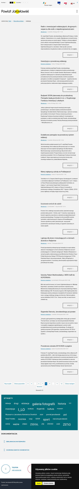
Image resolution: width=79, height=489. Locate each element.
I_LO (21, 410)
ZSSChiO (50, 424)
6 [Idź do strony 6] (38, 383)
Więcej (69, 55)
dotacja (8, 403)
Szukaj (77, 2)
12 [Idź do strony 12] (61, 383)
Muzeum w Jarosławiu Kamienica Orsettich (21, 415)
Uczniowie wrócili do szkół (51, 204)
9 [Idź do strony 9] (49, 383)
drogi (16, 403)
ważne (16, 424)
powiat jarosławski (53, 415)
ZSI (42, 424)
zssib (58, 424)
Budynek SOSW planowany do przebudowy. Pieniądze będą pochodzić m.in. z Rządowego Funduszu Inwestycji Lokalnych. (58, 98)
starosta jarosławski (60, 419)
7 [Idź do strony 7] (42, 383)
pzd (65, 414)
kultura (50, 409)
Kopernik (40, 409)
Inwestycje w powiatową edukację (53, 61)
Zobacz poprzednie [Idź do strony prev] (19, 383)
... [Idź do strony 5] (35, 383)
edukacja (25, 403)
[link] (73, 3)
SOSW (37, 419)
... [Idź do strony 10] (53, 383)
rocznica (22, 419)
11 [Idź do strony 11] (57, 383)
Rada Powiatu (10, 419)
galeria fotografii (43, 404)
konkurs (31, 409)
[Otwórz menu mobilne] (77, 11)
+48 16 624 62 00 (16, 470)
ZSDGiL (34, 424)
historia (62, 403)
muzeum (60, 409)
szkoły (7, 424)
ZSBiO (24, 424)
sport (46, 419)
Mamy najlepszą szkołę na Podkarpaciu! (56, 172)
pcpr (41, 414)
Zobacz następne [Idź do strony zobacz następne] (69, 383)
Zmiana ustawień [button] (48, 483)
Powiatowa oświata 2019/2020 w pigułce (56, 346)
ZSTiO (67, 424)
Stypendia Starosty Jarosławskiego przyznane (58, 312)
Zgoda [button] (39, 483)
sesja (30, 419)
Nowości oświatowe (46, 64)
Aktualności (44, 32)
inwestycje (10, 409)
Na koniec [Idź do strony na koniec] (39, 386)
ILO (70, 403)
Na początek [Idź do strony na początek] (8, 383)
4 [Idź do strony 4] (31, 383)
